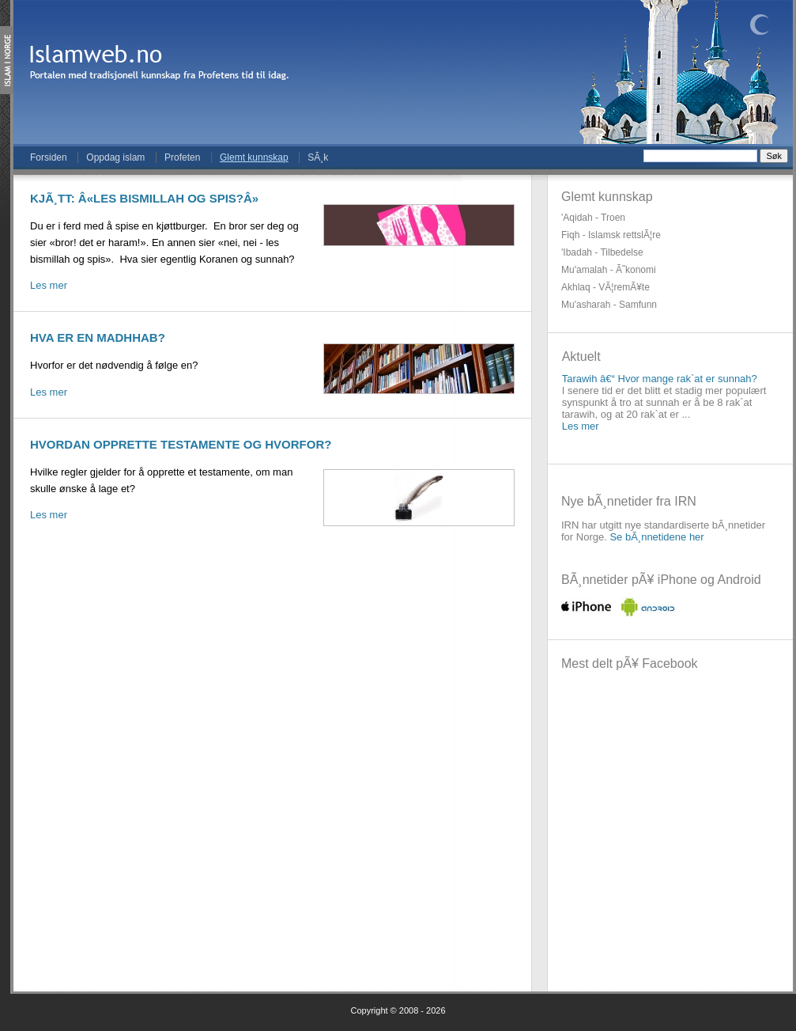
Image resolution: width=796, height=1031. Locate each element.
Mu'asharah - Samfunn (609, 304)
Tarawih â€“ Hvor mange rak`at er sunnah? (659, 379)
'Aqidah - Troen (593, 217)
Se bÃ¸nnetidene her (656, 537)
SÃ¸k (317, 157)
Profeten (182, 157)
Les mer (48, 285)
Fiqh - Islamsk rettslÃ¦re (611, 235)
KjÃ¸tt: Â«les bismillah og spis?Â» (144, 198)
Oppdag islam (115, 157)
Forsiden (48, 157)
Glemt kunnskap (254, 157)
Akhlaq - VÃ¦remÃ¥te (605, 287)
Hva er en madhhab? (97, 337)
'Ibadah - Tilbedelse (602, 252)
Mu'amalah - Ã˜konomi (608, 269)
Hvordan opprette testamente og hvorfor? (180, 444)
